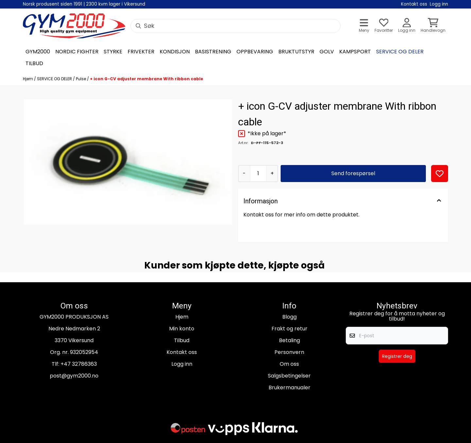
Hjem (28, 79)
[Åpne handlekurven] (433, 26)
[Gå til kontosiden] (406, 26)
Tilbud (181, 340)
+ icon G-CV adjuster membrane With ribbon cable (146, 79)
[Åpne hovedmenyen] (364, 26)
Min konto (181, 328)
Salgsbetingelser (289, 375)
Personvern (289, 352)
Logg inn (181, 364)
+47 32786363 (79, 364)
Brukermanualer (289, 387)
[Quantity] (258, 173)
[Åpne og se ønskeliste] (383, 26)
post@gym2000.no (74, 375)
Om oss (289, 364)
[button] (440, 173)
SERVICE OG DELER (55, 79)
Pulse (81, 79)
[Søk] (235, 26)
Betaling (289, 340)
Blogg (289, 317)
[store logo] (74, 25)
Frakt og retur (289, 328)
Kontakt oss (181, 352)
